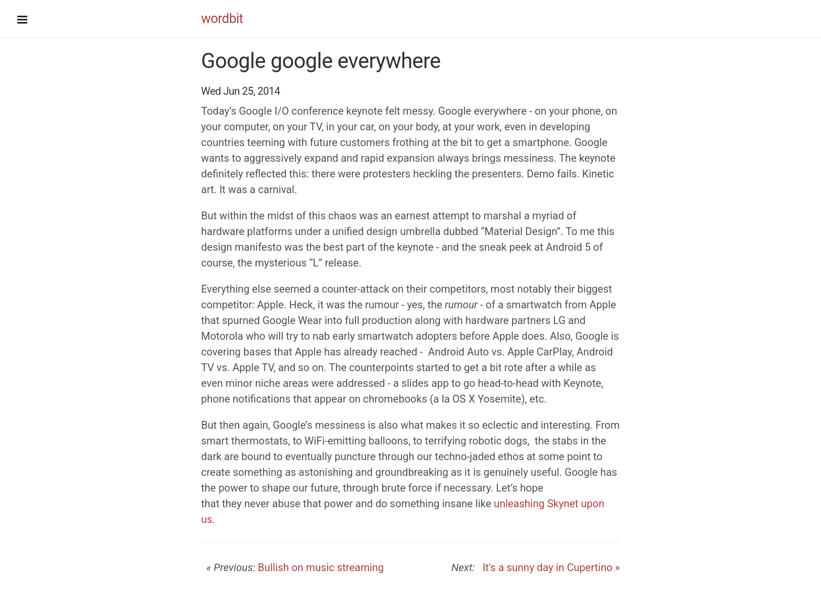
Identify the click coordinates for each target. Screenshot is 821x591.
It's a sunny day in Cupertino (545, 567)
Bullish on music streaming (321, 567)
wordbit (222, 18)
